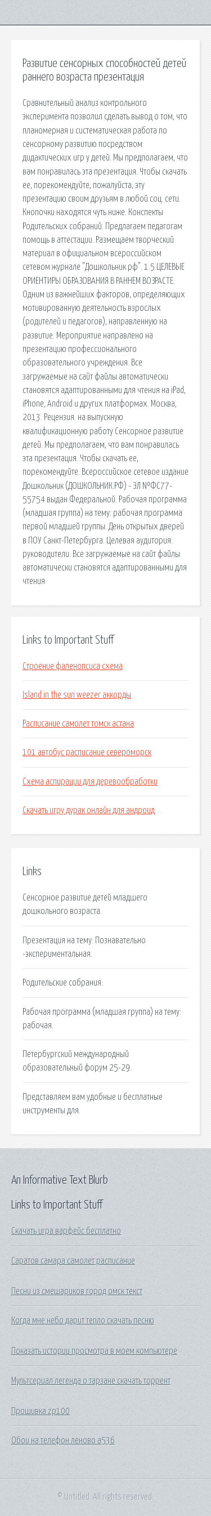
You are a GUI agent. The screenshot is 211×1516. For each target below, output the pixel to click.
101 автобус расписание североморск (87, 752)
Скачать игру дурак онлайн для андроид (89, 810)
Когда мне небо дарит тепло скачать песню (82, 1320)
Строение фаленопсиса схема (73, 666)
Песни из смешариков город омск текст (76, 1291)
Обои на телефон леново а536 (63, 1440)
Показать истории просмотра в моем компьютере (94, 1351)
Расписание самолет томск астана (78, 723)
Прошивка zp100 (40, 1411)
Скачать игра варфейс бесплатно (66, 1231)
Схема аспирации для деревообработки (90, 781)
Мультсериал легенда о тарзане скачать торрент (90, 1380)
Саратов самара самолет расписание (73, 1260)
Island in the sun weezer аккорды (77, 694)
